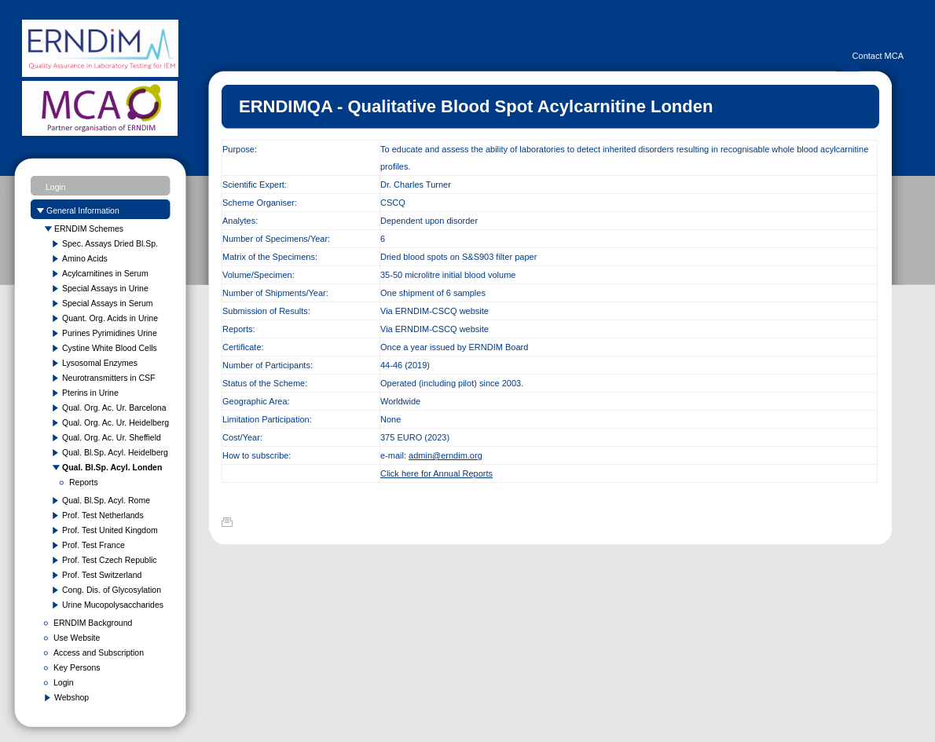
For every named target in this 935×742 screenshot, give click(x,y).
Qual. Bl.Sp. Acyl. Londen (112, 467)
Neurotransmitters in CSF (108, 377)
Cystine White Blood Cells (109, 348)
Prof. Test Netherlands (103, 515)
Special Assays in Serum (107, 303)
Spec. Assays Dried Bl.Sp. (110, 243)
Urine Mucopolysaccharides (112, 604)
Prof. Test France (93, 545)
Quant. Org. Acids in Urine (110, 318)
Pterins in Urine (90, 392)
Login (56, 187)
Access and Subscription (98, 652)
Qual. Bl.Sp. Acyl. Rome (106, 500)
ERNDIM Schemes (88, 228)
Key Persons (77, 667)
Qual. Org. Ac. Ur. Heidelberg (115, 422)
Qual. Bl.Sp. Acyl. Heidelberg (115, 452)
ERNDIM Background (92, 622)
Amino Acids (85, 258)
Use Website (76, 637)
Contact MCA (878, 55)
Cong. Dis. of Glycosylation (111, 589)
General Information (82, 210)
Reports (83, 482)
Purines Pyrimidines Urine (109, 333)
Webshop (71, 697)
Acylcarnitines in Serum (105, 273)
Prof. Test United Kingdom (110, 530)
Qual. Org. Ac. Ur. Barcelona (114, 407)
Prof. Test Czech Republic (109, 560)
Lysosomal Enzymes (100, 362)
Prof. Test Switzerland (101, 574)
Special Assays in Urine (105, 288)
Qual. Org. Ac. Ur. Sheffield (111, 437)
